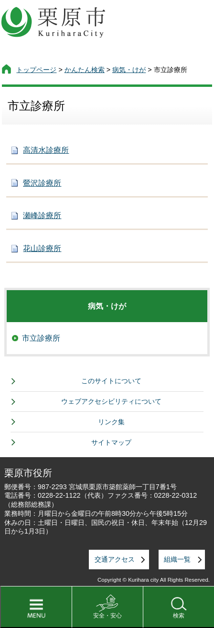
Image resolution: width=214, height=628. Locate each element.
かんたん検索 (84, 69)
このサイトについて (111, 381)
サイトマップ (111, 442)
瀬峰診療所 (42, 215)
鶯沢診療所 (42, 183)
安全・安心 (107, 615)
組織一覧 (177, 559)
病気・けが (129, 69)
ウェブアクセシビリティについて (111, 401)
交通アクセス (115, 559)
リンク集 (111, 422)
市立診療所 (41, 338)
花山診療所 (42, 248)
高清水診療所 (46, 150)
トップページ (36, 69)
